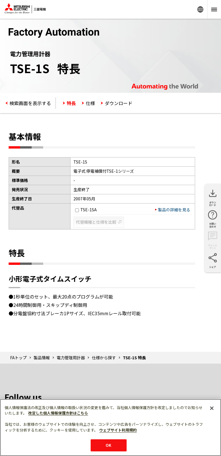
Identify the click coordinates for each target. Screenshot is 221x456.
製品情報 (42, 357)
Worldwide (200, 9)
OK (108, 445)
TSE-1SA (86, 209)
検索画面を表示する (30, 103)
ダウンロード (118, 103)
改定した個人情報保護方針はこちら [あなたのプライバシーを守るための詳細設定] (58, 413)
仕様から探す (104, 357)
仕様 (90, 103)
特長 (71, 103)
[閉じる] (211, 408)
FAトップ (18, 357)
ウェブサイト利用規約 (118, 430)
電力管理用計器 (71, 357)
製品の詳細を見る (174, 209)
